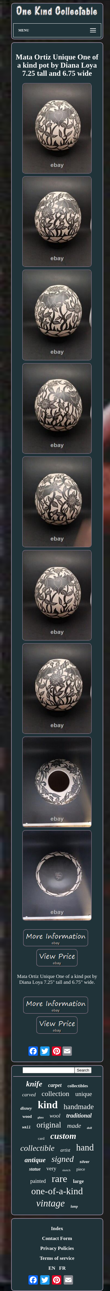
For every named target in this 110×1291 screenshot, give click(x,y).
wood (27, 1116)
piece (80, 1169)
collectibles (77, 1085)
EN (51, 1268)
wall (26, 1127)
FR (62, 1268)
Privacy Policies (57, 1248)
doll (89, 1128)
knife (34, 1084)
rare (59, 1178)
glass (41, 1117)
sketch (66, 1170)
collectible (37, 1148)
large (78, 1181)
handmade (79, 1107)
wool (55, 1116)
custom (63, 1136)
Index (57, 1228)
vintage (50, 1203)
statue (34, 1169)
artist (65, 1150)
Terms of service (57, 1258)
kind (48, 1105)
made (74, 1125)
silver (84, 1162)
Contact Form (57, 1238)
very (51, 1168)
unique (83, 1093)
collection (56, 1093)
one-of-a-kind (57, 1191)
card (41, 1138)
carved (28, 1094)
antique (35, 1160)
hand (85, 1147)
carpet (55, 1085)
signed (62, 1159)
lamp (74, 1206)
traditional (79, 1115)
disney (26, 1108)
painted (38, 1181)
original (49, 1124)
